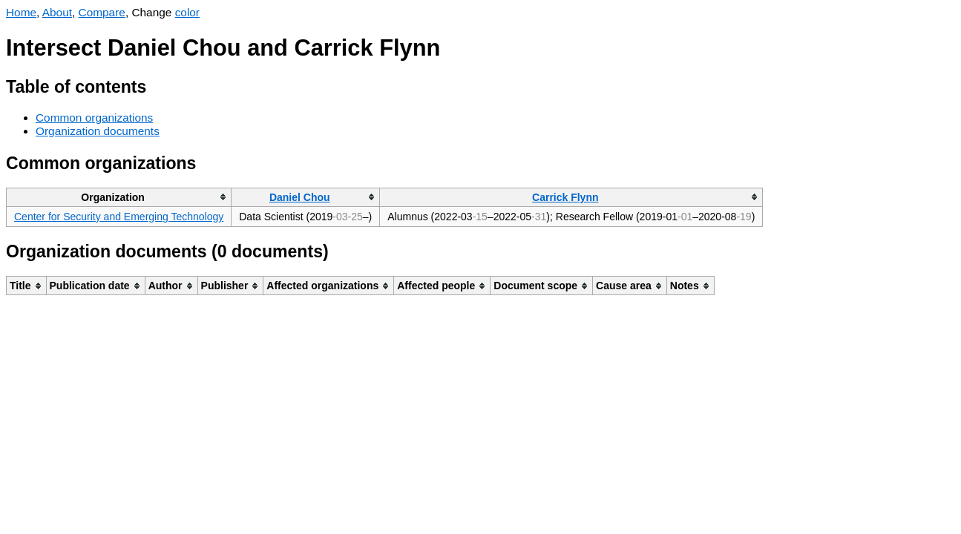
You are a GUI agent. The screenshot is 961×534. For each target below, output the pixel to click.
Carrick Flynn (565, 197)
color (187, 12)
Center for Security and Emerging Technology (118, 216)
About (57, 12)
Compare (102, 12)
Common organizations (94, 117)
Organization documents (98, 131)
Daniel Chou (299, 197)
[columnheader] (119, 197)
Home (21, 12)
